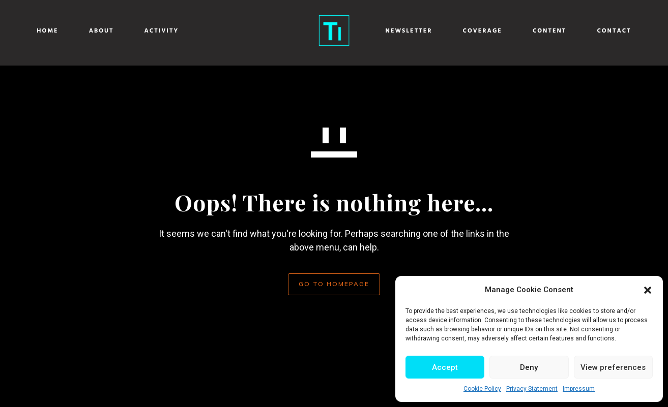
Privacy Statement (532, 388)
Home (55, 31)
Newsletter (401, 31)
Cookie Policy (482, 388)
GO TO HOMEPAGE (334, 284)
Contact (607, 31)
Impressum (579, 388)
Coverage (475, 31)
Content (543, 31)
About (108, 31)
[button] (648, 290)
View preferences (613, 367)
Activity (169, 31)
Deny (529, 367)
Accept (445, 367)
